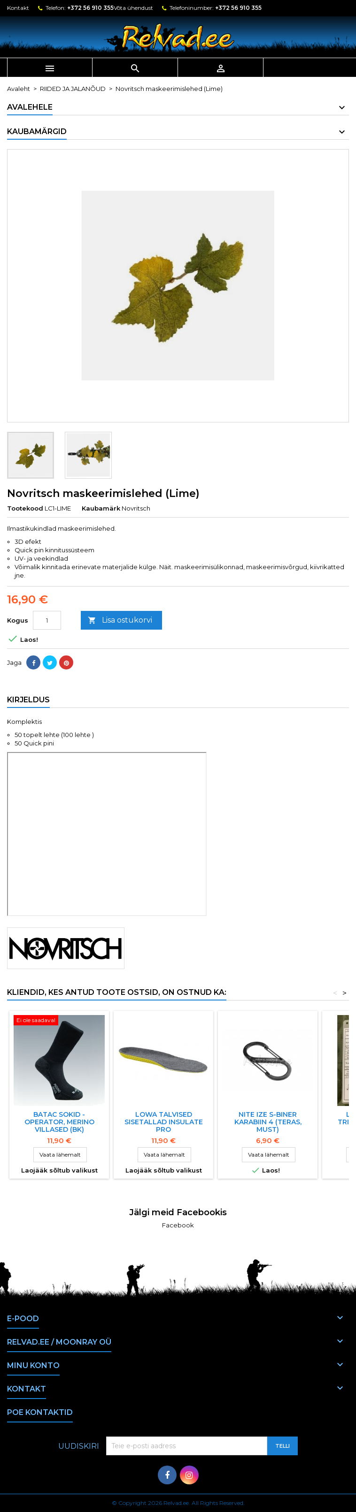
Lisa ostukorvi (120, 620)
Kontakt (18, 7)
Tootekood (25, 508)
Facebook (178, 1225)
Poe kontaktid (40, 1412)
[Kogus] (47, 620)
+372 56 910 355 (90, 7)
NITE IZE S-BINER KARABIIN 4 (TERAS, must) (268, 1122)
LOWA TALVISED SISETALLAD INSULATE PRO (163, 1122)
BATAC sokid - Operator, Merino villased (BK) (59, 1122)
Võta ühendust (133, 7)
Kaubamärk (101, 508)
